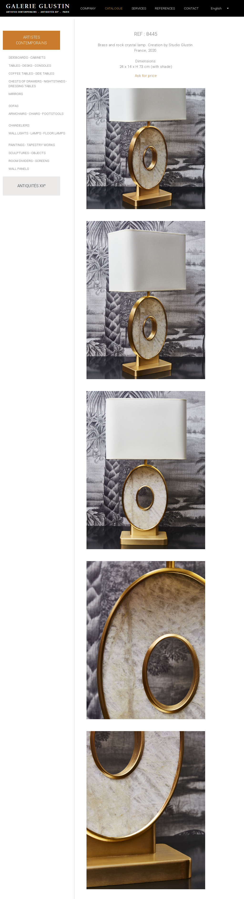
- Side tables (44, 73)
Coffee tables (21, 73)
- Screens (41, 161)
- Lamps (35, 133)
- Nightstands (53, 81)
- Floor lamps (53, 133)
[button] (216, 8)
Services (139, 8)
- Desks (26, 65)
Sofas (13, 106)
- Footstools (52, 114)
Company (88, 8)
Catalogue (114, 8)
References (165, 8)
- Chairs (33, 114)
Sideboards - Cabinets (27, 57)
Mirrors (16, 94)
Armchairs (17, 114)
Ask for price (146, 76)
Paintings (16, 145)
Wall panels (19, 169)
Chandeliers (19, 125)
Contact (191, 8)
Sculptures (19, 153)
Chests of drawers (25, 81)
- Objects (38, 153)
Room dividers (21, 161)
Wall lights (18, 133)
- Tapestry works (40, 145)
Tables (14, 65)
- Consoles (42, 65)
